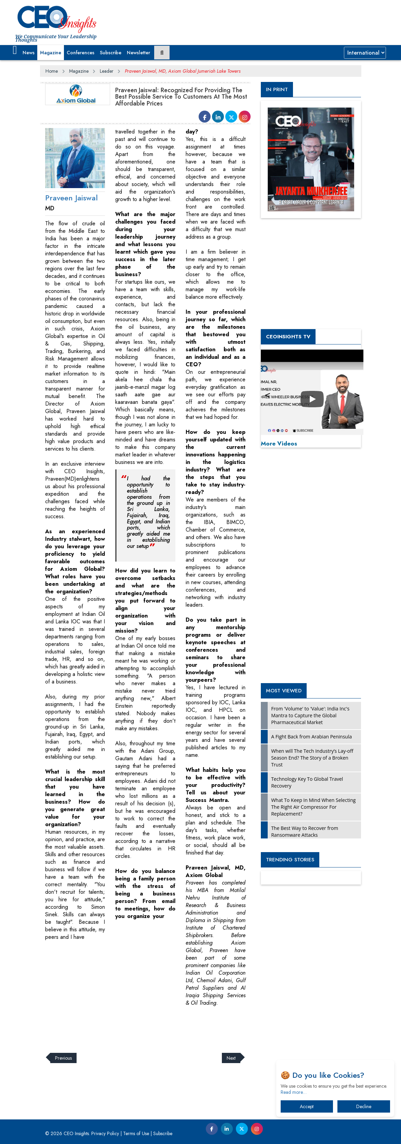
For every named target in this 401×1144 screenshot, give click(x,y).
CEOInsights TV (288, 336)
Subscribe (110, 52)
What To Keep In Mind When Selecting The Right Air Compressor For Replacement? (313, 807)
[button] (15, 50)
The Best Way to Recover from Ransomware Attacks (304, 831)
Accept (306, 1106)
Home (51, 71)
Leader (106, 71)
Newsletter (138, 52)
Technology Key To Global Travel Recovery (307, 782)
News (29, 52)
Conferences (80, 52)
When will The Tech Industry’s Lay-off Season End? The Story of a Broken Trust (312, 758)
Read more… (294, 1092)
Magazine (50, 52)
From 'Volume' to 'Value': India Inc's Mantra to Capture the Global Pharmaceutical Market (310, 715)
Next (231, 1058)
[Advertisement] (164, 1025)
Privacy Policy (105, 1133)
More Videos (279, 443)
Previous (63, 1058)
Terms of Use (136, 1133)
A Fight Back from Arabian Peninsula (311, 736)
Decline (363, 1106)
